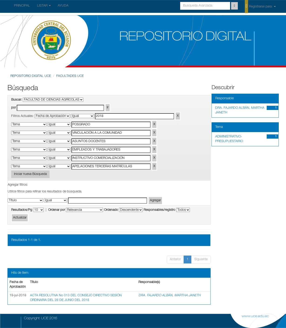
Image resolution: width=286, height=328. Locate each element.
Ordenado (111, 210)
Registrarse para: (260, 6)
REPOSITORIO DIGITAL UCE (30, 76)
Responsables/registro (159, 210)
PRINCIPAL (22, 5)
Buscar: (16, 100)
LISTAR (44, 5)
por (13, 107)
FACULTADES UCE (70, 76)
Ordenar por (56, 210)
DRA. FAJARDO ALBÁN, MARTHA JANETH (169, 295)
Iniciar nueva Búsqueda (30, 174)
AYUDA (63, 5)
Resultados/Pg (21, 210)
